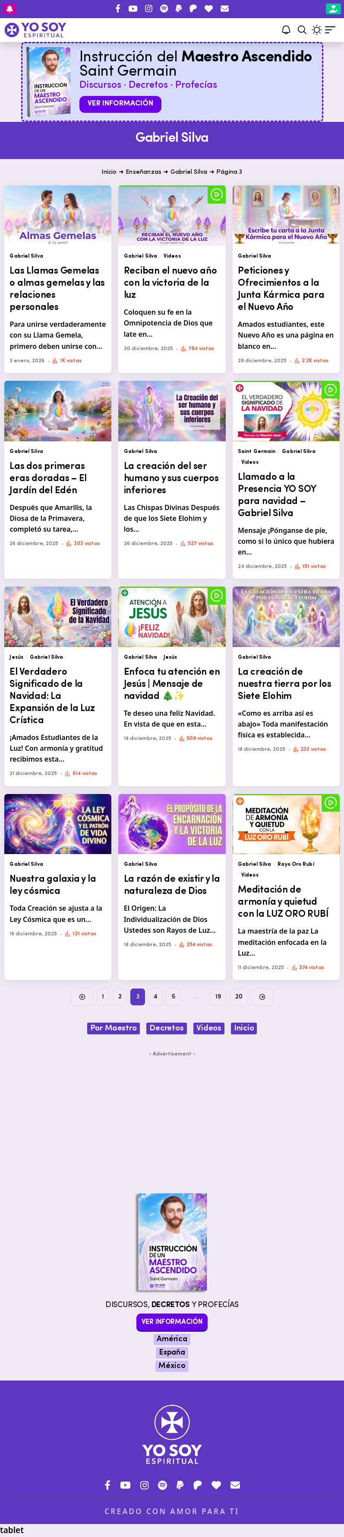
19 (218, 997)
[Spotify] (164, 8)
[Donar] (208, 8)
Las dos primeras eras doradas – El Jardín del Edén (48, 479)
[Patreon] (193, 8)
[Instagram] (149, 8)
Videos (172, 256)
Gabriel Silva (189, 172)
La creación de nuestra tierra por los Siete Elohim (284, 684)
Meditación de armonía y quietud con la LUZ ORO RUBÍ (283, 902)
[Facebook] (118, 8)
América (172, 1339)
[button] (302, 30)
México (171, 1366)
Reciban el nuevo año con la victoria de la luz (170, 283)
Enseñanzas (143, 172)
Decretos (166, 1028)
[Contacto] (224, 8)
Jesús (16, 657)
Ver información (120, 103)
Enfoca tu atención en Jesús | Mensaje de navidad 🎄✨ (172, 684)
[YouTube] (132, 8)
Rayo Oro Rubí (296, 864)
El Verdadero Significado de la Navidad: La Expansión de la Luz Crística (52, 696)
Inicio (109, 172)
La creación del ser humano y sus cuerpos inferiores (171, 479)
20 (239, 997)
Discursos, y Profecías (172, 1305)
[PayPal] (179, 8)
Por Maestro (113, 1028)
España (172, 1353)
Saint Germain (256, 451)
